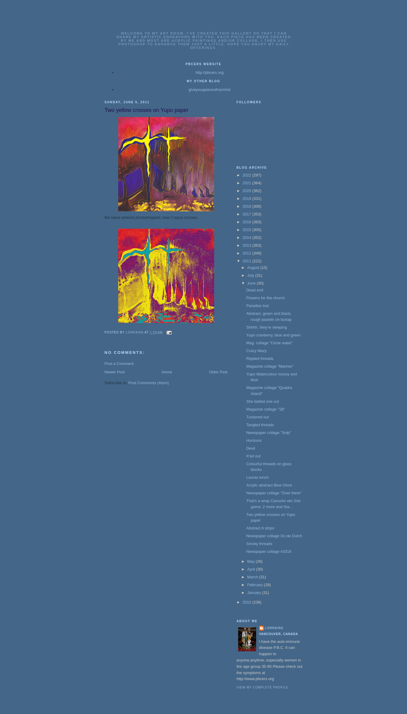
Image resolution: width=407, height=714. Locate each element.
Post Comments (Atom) (148, 383)
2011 (248, 261)
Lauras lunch (257, 477)
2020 (248, 190)
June (252, 283)
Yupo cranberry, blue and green (273, 335)
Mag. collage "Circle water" (269, 343)
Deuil (250, 448)
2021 (248, 183)
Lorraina (274, 628)
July (251, 275)
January (254, 592)
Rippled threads (260, 358)
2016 (248, 222)
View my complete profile (263, 687)
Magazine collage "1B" (265, 409)
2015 (248, 229)
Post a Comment (119, 363)
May (251, 561)
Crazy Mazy (256, 350)
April (251, 569)
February (255, 585)
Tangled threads (260, 425)
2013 (248, 245)
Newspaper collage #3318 (268, 551)
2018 (248, 206)
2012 (248, 253)
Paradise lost (257, 305)
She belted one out (262, 401)
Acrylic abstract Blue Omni (269, 485)
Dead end (254, 290)
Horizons (254, 440)
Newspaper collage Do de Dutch (274, 536)
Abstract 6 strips (260, 528)
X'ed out (253, 456)
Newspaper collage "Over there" (274, 493)
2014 (248, 237)
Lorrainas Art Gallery (204, 24)
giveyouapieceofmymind (209, 89)
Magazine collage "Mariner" (270, 366)
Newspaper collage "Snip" (268, 432)
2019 (248, 198)
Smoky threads (259, 543)
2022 (248, 175)
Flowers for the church (265, 298)
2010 (248, 602)
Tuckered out (257, 417)
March (253, 577)
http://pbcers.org (210, 72)
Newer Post (115, 372)
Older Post (218, 372)
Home (167, 372)
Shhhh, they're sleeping (266, 327)
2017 (248, 214)
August (253, 267)
